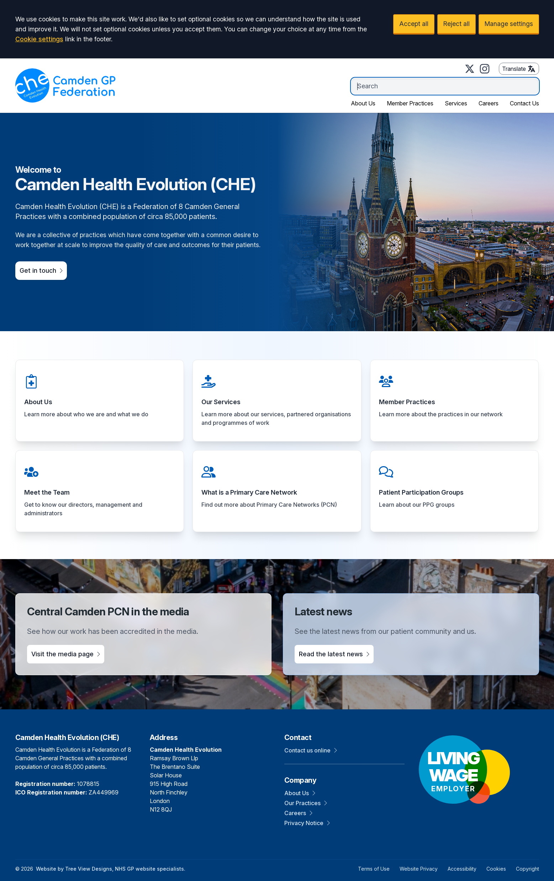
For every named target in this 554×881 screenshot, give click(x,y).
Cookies (496, 869)
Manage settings (509, 23)
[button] (99, 401)
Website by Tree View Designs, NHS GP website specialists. (110, 869)
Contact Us (524, 103)
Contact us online (310, 750)
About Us (363, 103)
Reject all (456, 23)
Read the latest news (334, 654)
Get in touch (41, 270)
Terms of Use (374, 869)
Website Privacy (419, 869)
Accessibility (462, 869)
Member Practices (410, 103)
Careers (488, 103)
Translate (519, 68)
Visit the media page (65, 654)
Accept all (413, 23)
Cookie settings (39, 39)
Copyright (527, 869)
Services (456, 103)
